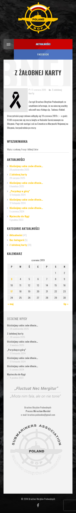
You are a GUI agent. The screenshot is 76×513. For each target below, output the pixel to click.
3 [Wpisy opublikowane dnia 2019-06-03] (11, 279)
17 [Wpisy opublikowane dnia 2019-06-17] (12, 291)
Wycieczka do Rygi (19, 216)
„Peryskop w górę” (19, 191)
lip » (66, 304)
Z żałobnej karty (18, 174)
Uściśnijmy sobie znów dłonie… (26, 166)
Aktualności (15, 235)
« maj (11, 304)
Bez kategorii (16, 240)
